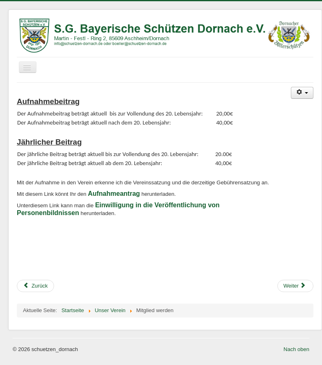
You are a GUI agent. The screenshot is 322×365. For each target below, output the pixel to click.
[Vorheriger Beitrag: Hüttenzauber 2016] (35, 286)
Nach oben (296, 349)
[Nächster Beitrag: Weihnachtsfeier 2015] (295, 286)
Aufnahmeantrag (114, 193)
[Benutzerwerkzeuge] (302, 93)
